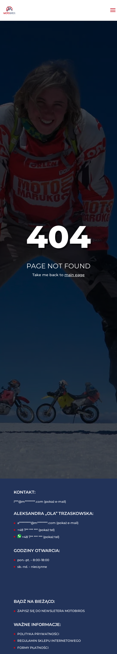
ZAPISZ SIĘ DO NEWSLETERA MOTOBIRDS (51, 611)
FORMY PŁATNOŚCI (33, 648)
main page (74, 274)
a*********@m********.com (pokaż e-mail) (47, 523)
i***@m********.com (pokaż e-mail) (40, 501)
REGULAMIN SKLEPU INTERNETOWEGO (49, 641)
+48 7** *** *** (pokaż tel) (36, 530)
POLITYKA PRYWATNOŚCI (38, 634)
